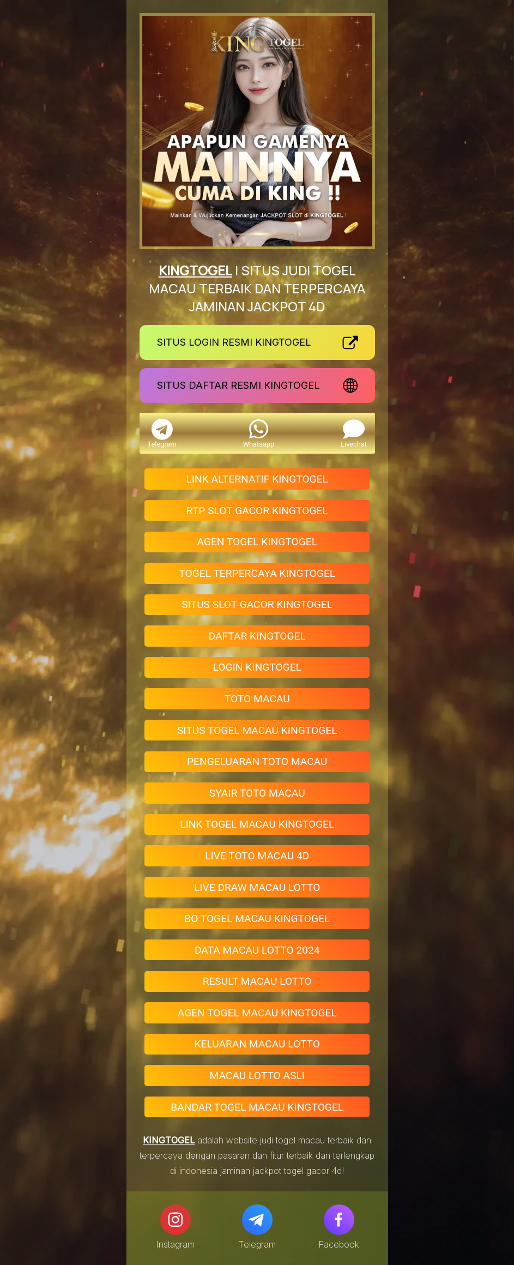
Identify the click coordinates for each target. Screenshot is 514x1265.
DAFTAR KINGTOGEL (257, 636)
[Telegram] (257, 1219)
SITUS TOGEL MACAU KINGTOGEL (257, 730)
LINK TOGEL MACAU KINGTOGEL (257, 824)
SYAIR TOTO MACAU (257, 793)
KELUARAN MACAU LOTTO (257, 1044)
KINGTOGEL (195, 270)
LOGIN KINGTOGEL (257, 667)
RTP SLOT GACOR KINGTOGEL (257, 510)
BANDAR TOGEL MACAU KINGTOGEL (257, 1107)
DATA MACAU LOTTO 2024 (257, 950)
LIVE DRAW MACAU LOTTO (257, 887)
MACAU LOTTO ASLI (257, 1075)
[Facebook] (339, 1219)
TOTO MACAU (257, 698)
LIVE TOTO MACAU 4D (257, 856)
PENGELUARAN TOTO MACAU (257, 761)
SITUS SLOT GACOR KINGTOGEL (257, 604)
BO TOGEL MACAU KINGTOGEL (257, 918)
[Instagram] (175, 1219)
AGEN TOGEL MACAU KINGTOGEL (257, 1013)
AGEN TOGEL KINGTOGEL (257, 541)
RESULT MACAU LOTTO (257, 981)
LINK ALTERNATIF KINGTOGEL (257, 479)
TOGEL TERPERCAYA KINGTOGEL (257, 573)
